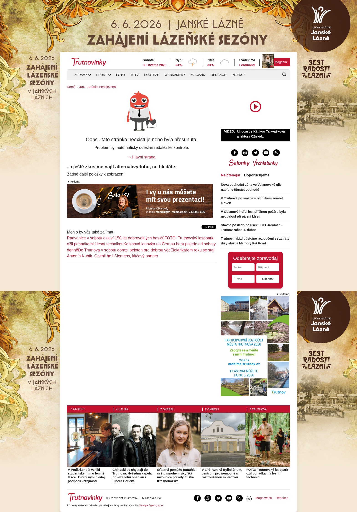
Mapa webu (263, 498)
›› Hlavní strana (141, 157)
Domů (71, 87)
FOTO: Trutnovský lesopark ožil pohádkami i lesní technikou (267, 473)
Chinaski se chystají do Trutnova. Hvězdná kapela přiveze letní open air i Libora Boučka (132, 475)
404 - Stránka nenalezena (97, 87)
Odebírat (267, 279)
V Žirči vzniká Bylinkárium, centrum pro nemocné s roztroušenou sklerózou (222, 473)
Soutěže (151, 75)
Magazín (281, 62)
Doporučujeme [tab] (257, 175)
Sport (101, 75)
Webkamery (175, 75)
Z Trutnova (258, 409)
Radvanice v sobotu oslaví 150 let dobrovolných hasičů (115, 238)
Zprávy (80, 75)
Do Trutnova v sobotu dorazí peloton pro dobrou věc (124, 250)
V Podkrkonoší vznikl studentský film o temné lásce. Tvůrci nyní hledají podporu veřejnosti (87, 475)
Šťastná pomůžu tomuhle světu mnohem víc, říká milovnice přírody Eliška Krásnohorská (176, 475)
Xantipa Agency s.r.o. (151, 505)
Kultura (122, 409)
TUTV (134, 75)
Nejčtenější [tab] (230, 175)
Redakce (218, 75)
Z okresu (77, 409)
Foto (120, 75)
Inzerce (238, 75)
